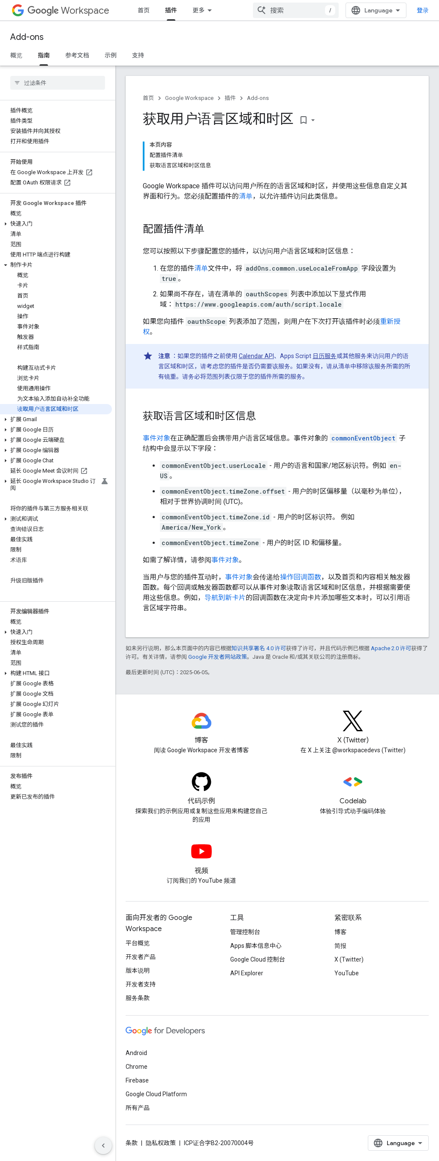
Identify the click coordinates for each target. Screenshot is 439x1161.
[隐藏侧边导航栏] (103, 1145)
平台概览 (138, 943)
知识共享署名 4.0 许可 (259, 648)
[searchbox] (57, 83)
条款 (132, 1143)
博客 (340, 932)
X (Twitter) (349, 959)
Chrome (136, 1066)
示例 (111, 55)
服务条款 (138, 998)
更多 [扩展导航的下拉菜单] (198, 10)
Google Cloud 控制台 (257, 959)
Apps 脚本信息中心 (256, 945)
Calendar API (256, 356)
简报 (340, 945)
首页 (144, 10)
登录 (423, 10)
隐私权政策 (161, 1143)
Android (136, 1052)
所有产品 (138, 1107)
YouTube (346, 973)
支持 (138, 55)
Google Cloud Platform (156, 1094)
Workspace (68, 10)
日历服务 (325, 356)
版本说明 (138, 970)
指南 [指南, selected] (44, 55)
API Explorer (246, 973)
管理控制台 (245, 932)
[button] (56, 224)
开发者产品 (141, 956)
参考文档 (77, 55)
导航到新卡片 (225, 598)
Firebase (137, 1080)
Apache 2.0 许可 (391, 648)
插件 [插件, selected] (171, 10)
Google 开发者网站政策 (217, 657)
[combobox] (296, 10)
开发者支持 (141, 984)
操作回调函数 (300, 577)
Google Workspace (189, 98)
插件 (230, 98)
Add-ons (27, 37)
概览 (16, 55)
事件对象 (156, 438)
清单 (246, 196)
